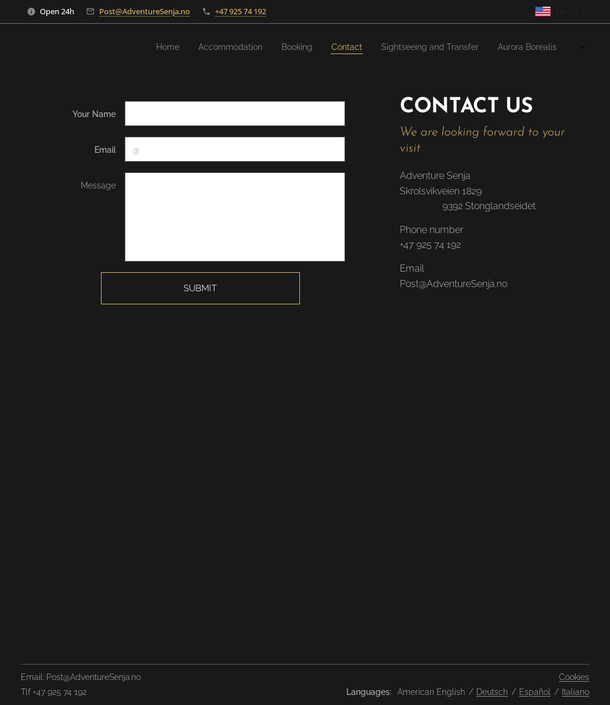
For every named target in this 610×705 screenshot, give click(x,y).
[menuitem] (345, 48)
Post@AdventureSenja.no (144, 11)
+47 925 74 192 (240, 11)
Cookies (574, 677)
